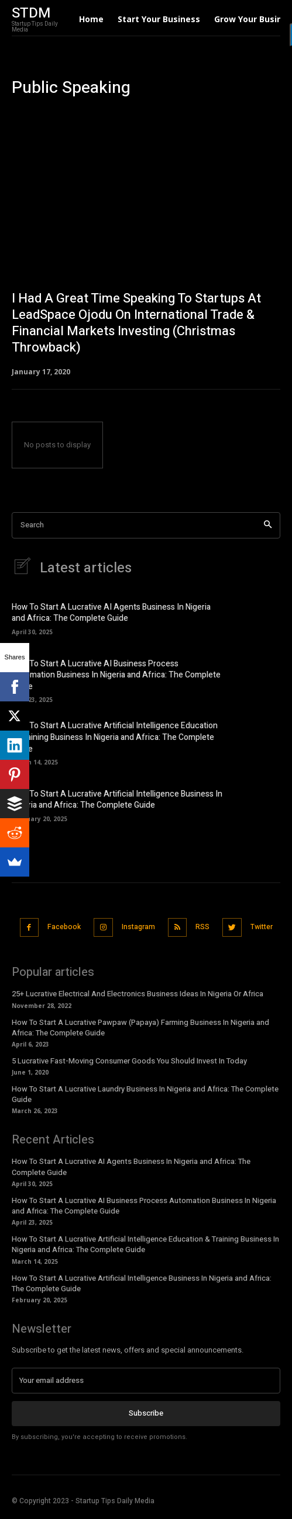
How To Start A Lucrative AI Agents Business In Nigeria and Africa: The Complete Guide (111, 613)
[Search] (267, 525)
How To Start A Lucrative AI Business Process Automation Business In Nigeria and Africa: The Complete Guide (116, 675)
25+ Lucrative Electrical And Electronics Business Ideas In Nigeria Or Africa (137, 993)
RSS (202, 927)
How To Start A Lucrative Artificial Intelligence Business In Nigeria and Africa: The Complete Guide (117, 800)
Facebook (64, 927)
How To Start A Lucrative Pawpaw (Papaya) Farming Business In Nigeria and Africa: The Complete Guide (140, 1027)
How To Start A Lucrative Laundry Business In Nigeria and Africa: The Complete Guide (145, 1094)
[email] (146, 1380)
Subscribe (146, 1413)
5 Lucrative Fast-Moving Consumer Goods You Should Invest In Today (129, 1060)
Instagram (138, 927)
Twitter (261, 927)
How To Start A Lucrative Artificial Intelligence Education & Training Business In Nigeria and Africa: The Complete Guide (115, 737)
